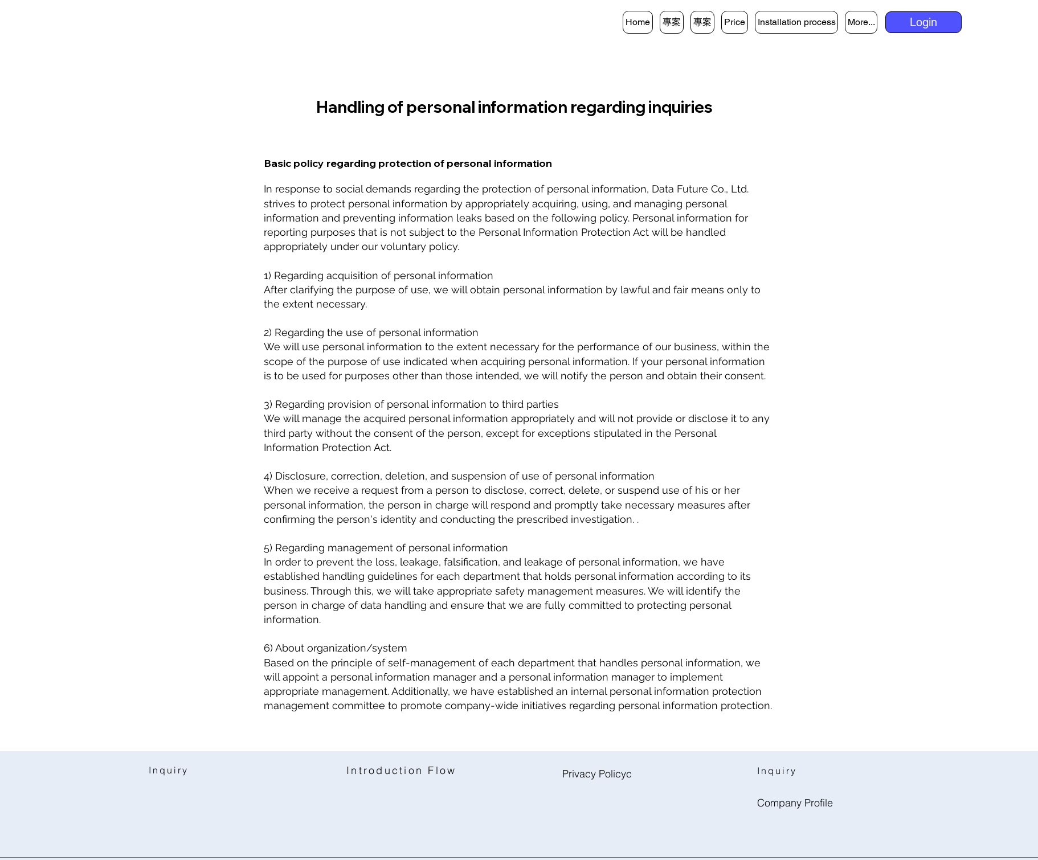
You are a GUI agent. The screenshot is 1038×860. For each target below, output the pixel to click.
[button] (923, 22)
